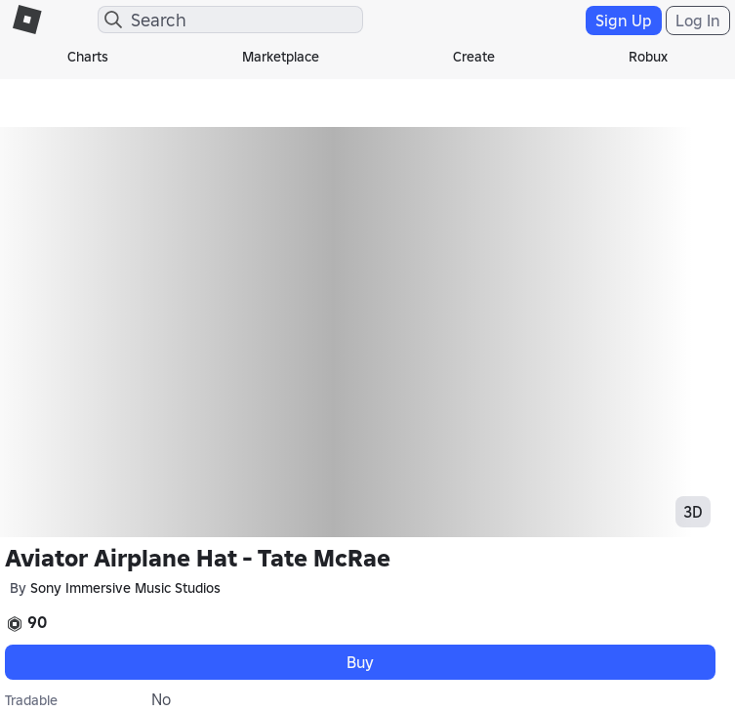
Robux (648, 56)
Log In (697, 20)
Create (474, 56)
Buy (360, 662)
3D (693, 512)
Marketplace (280, 56)
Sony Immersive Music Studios (125, 588)
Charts (87, 56)
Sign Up (623, 20)
